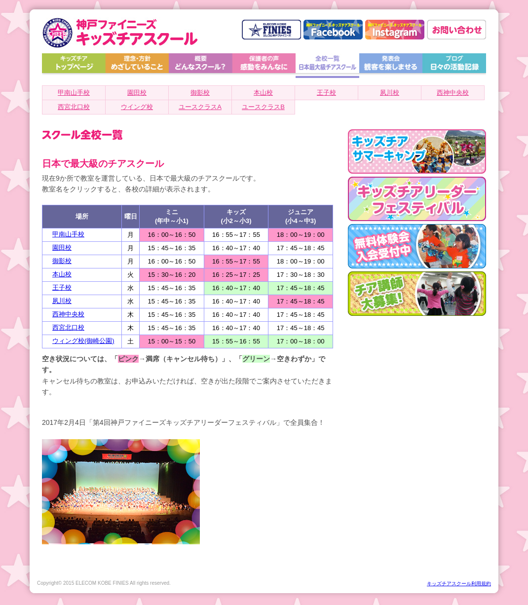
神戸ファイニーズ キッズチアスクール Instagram (394, 29)
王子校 (326, 92)
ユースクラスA (200, 107)
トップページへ (74, 65)
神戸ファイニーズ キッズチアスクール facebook (333, 29)
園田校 (137, 92)
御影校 (200, 92)
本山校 (263, 92)
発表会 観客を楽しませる (391, 65)
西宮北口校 (74, 107)
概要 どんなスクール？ (200, 65)
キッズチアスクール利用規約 (459, 583)
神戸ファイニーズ (271, 29)
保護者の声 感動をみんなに (264, 65)
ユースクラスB (263, 107)
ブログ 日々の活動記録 (454, 65)
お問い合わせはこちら (456, 29)
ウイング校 (137, 107)
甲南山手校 (74, 92)
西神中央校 (453, 92)
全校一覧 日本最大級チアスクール (327, 65)
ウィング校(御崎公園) (83, 340)
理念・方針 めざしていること (137, 65)
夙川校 (389, 92)
